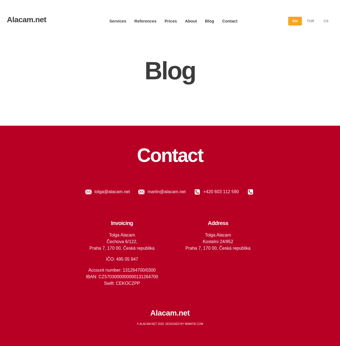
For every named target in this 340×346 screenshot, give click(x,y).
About (191, 21)
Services (117, 21)
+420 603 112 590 (215, 191)
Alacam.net (26, 19)
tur (310, 21)
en (295, 21)
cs (326, 21)
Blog (209, 21)
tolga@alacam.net (107, 191)
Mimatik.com (194, 323)
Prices (171, 21)
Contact (229, 21)
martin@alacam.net (161, 191)
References (145, 21)
